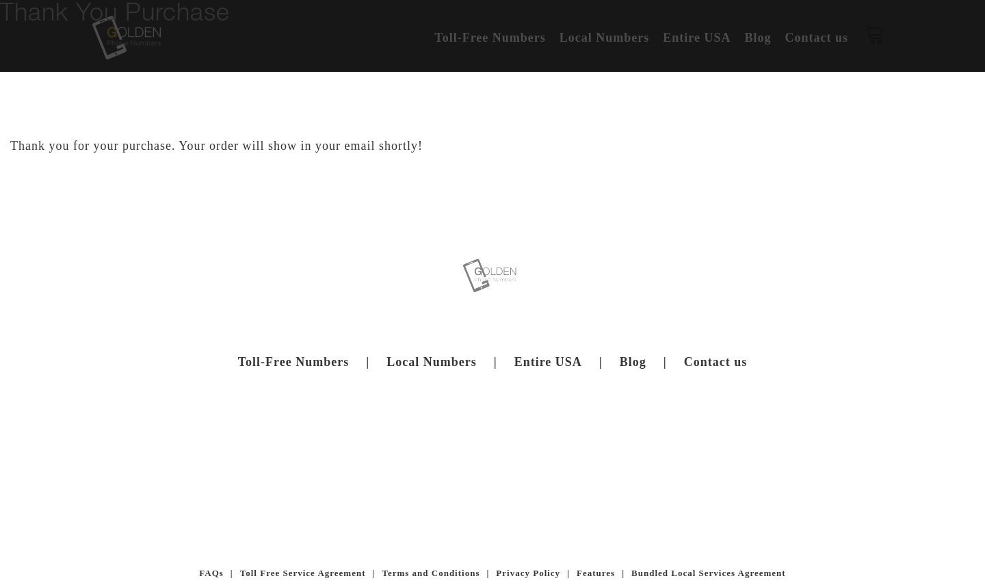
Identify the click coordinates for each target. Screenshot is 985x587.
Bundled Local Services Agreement (708, 573)
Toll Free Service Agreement (303, 573)
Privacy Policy (528, 573)
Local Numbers (431, 362)
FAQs (211, 573)
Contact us (716, 362)
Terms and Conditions (431, 573)
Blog (633, 362)
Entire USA (548, 362)
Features (596, 573)
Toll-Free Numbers (294, 362)
